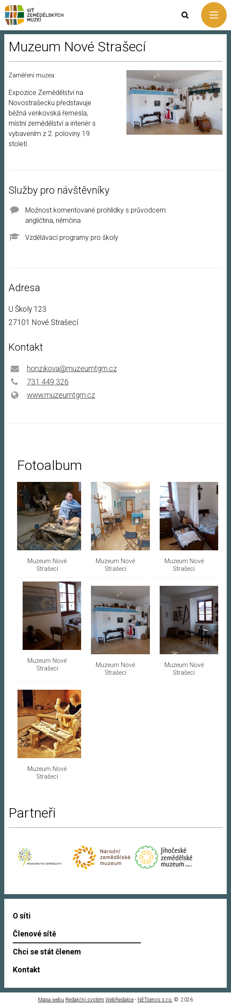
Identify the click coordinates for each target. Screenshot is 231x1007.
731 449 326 (48, 382)
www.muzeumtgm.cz (61, 395)
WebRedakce (119, 1000)
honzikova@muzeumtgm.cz (72, 368)
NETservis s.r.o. (155, 1000)
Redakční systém (84, 1000)
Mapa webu (51, 1000)
